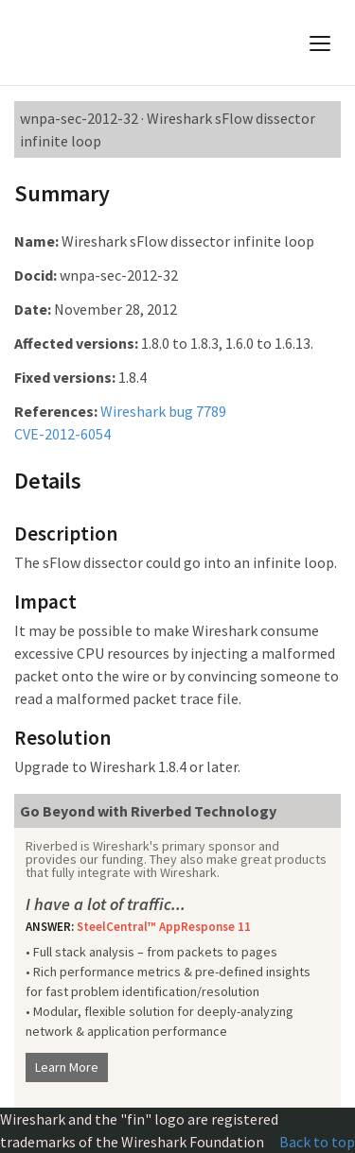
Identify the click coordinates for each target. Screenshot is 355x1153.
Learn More (66, 1067)
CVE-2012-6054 (62, 433)
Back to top (317, 1141)
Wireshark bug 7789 (163, 411)
